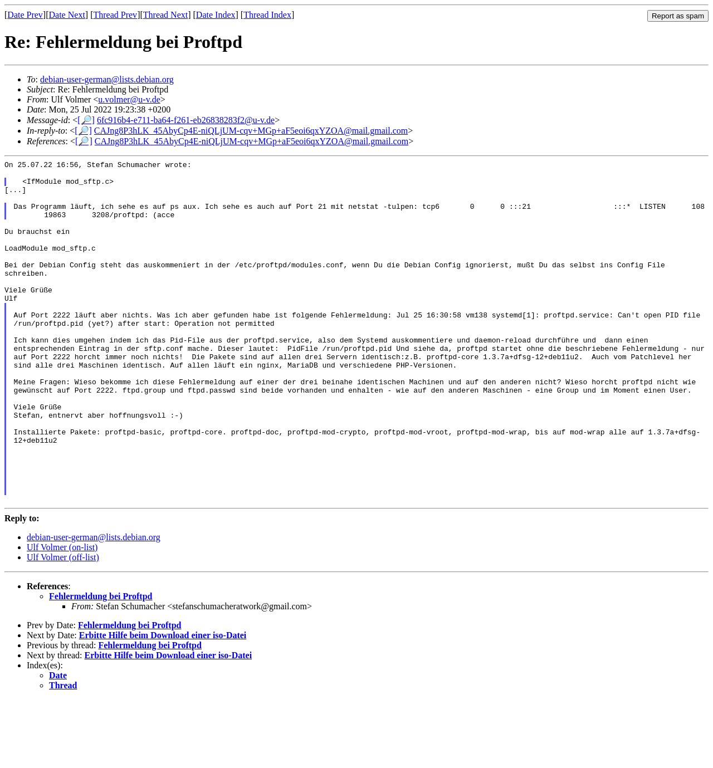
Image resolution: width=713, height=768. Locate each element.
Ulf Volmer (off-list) (63, 625)
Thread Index (267, 14)
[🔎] (86, 120)
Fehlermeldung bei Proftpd (100, 664)
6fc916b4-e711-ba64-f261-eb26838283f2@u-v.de (186, 120)
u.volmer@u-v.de (129, 99)
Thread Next (165, 14)
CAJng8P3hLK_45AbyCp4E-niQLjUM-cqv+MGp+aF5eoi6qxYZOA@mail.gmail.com (251, 130)
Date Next (67, 14)
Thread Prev (115, 14)
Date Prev (25, 14)
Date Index (216, 14)
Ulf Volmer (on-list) (62, 615)
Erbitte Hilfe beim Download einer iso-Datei (163, 703)
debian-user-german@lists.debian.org (107, 79)
